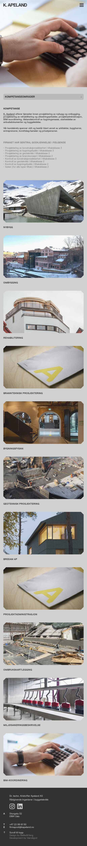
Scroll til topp (16, 832)
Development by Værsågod (23, 838)
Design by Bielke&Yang (21, 835)
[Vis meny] (82, 5)
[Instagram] (12, 806)
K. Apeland (9, 114)
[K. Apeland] (15, 5)
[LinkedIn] (20, 806)
